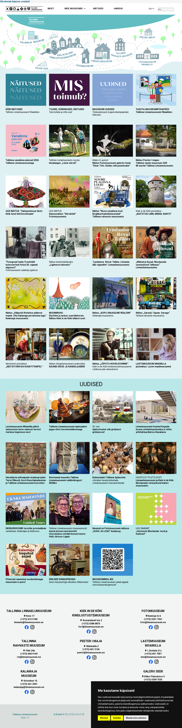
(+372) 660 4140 (28, 653)
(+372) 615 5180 (28, 619)
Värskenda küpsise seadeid (15, 1)
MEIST (51, 8)
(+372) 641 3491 (28, 684)
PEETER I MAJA (91, 641)
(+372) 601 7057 (153, 653)
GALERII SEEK (153, 671)
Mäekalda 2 (91, 646)
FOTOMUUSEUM (153, 611)
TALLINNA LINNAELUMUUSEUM (28, 611)
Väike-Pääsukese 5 (153, 676)
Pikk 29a (29, 650)
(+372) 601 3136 (91, 649)
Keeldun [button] (117, 718)
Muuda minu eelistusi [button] (136, 718)
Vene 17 (28, 616)
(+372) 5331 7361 (153, 619)
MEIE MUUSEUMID (74, 8)
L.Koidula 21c (153, 650)
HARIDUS (118, 8)
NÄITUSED (98, 8)
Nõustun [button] (104, 718)
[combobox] (165, 9)
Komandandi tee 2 (91, 620)
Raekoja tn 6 (153, 616)
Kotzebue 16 (29, 680)
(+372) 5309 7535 (153, 679)
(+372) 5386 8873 (91, 623)
